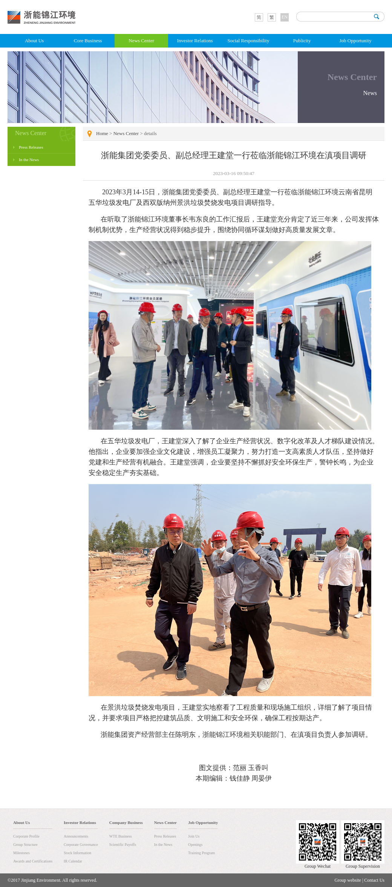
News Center (141, 40)
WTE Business (120, 836)
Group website (348, 880)
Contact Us (374, 880)
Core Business (88, 40)
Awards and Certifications (32, 861)
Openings (195, 844)
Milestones (21, 853)
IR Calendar (73, 861)
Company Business (126, 822)
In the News (29, 159)
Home (102, 133)
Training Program (201, 853)
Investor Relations (195, 40)
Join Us (193, 836)
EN (285, 17)
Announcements (76, 836)
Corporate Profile (26, 836)
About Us (34, 40)
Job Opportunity (356, 40)
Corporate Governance (81, 844)
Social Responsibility (249, 40)
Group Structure (25, 844)
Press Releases (31, 147)
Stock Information (77, 853)
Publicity (302, 40)
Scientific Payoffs (122, 844)
